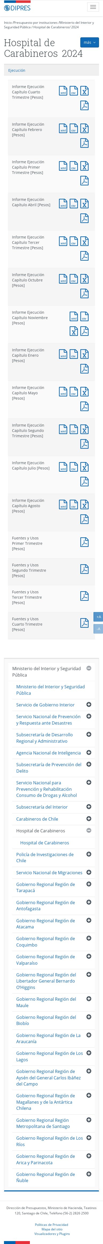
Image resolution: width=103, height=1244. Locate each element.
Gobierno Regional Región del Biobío (46, 1020)
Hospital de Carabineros (51, 27)
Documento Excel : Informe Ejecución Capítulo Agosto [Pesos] (85, 504)
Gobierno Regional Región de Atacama (45, 924)
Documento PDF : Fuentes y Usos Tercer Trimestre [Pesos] (85, 595)
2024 (75, 27)
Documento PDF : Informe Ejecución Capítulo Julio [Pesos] (85, 481)
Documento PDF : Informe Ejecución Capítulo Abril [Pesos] (85, 218)
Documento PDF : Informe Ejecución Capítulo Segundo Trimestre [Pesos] (85, 443)
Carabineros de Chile (37, 819)
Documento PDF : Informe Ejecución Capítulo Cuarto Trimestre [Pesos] (85, 105)
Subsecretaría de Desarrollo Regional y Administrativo (44, 738)
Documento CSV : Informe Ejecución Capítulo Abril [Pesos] (75, 203)
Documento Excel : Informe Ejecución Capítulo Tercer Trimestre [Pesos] (85, 241)
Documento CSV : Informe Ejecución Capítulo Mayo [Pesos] (75, 391)
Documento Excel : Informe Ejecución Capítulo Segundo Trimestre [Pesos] (85, 429)
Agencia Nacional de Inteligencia (48, 753)
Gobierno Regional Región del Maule (46, 1002)
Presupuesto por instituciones (36, 22)
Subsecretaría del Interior (42, 807)
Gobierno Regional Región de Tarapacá (45, 887)
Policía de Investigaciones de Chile (45, 858)
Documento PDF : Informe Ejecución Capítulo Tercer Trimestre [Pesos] (85, 255)
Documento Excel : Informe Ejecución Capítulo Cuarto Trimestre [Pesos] (85, 90)
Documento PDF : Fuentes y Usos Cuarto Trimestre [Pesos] (85, 622)
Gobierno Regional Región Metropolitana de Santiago (43, 1123)
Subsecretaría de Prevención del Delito (48, 768)
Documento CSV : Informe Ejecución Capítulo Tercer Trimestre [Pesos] (75, 241)
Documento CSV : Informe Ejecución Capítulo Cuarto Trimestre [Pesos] (75, 90)
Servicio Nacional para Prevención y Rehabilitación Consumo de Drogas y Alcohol (46, 789)
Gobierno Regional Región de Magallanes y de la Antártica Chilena (45, 1102)
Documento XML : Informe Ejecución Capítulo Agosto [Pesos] (64, 504)
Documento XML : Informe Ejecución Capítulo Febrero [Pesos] (64, 128)
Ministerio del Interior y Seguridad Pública (46, 672)
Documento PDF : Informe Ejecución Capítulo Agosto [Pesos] (85, 518)
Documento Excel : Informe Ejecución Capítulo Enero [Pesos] (85, 353)
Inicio (8, 22)
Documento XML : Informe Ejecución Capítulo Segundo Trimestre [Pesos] (64, 429)
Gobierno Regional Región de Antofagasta (45, 906)
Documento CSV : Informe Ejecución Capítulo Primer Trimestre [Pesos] (75, 165)
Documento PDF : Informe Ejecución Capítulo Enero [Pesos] (85, 368)
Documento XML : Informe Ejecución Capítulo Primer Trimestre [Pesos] (64, 165)
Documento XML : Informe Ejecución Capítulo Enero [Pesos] (64, 353)
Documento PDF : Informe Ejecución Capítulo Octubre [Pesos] (85, 293)
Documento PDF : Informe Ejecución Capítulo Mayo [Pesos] (85, 406)
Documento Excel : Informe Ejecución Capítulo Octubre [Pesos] (85, 278)
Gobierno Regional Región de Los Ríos (49, 1141)
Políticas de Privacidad (51, 1224)
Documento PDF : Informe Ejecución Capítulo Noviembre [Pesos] (85, 330)
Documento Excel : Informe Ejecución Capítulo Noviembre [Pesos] (75, 330)
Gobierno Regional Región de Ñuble (45, 1177)
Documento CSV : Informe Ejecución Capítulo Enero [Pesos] (75, 353)
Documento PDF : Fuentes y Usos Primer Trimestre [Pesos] (85, 541)
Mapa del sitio (52, 1229)
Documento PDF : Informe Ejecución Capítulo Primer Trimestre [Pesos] (85, 180)
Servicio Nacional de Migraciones (49, 873)
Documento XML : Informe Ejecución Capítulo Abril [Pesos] (64, 203)
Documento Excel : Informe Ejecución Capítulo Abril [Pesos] (85, 203)
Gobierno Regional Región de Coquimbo (45, 942)
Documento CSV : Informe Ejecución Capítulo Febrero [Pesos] (75, 128)
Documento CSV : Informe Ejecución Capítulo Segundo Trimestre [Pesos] (75, 429)
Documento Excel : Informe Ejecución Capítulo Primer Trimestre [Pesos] (85, 165)
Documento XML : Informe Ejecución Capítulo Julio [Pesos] (64, 466)
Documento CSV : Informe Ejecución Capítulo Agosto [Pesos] (75, 504)
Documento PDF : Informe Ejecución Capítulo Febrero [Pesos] (85, 142)
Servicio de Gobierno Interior (45, 705)
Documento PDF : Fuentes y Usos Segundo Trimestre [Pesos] (85, 568)
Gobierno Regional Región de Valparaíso (45, 960)
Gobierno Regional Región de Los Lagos (49, 1056)
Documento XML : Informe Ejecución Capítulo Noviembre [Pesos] (75, 316)
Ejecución (16, 70)
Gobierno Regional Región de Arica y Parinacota (45, 1159)
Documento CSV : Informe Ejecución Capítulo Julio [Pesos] (75, 466)
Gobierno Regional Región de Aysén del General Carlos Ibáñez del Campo (48, 1077)
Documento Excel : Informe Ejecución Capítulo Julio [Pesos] (85, 466)
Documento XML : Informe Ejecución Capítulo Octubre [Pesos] (64, 278)
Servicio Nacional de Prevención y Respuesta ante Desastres (48, 720)
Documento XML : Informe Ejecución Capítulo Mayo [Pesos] (64, 391)
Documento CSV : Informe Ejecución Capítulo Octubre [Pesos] (75, 278)
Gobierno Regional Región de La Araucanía (48, 1038)
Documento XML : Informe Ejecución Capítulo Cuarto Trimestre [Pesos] (64, 90)
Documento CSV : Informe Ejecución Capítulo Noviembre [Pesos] (85, 316)
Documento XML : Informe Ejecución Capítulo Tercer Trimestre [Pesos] (64, 241)
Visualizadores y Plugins (52, 1233)
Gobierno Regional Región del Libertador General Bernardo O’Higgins (46, 981)
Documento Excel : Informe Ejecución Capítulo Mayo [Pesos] (85, 391)
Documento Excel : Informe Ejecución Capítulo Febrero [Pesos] (85, 128)
